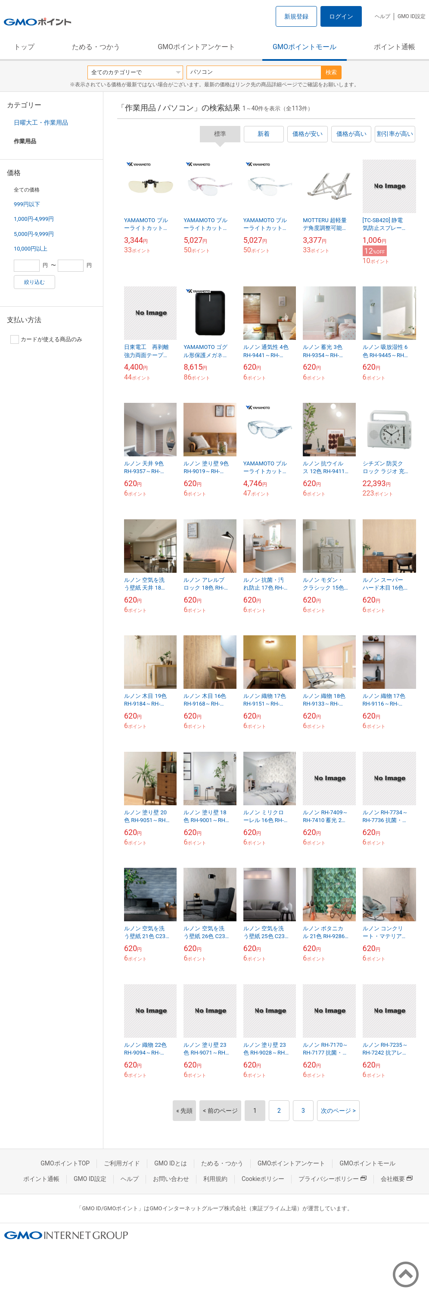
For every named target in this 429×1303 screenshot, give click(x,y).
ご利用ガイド (122, 1163)
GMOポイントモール (304, 47)
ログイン (341, 16)
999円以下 (27, 204)
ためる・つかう (96, 47)
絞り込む (34, 282)
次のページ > (338, 1110)
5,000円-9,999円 (34, 234)
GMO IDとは (170, 1163)
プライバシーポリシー (332, 1178)
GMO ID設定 (412, 16)
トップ (24, 47)
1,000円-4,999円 (34, 219)
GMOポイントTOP (65, 1163)
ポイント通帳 (394, 47)
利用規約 (215, 1178)
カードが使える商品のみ (46, 339)
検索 (331, 72)
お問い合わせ (171, 1178)
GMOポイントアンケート (196, 47)
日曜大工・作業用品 (41, 122)
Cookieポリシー (263, 1178)
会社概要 (397, 1178)
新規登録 (296, 16)
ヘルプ (382, 16)
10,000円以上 (30, 248)
